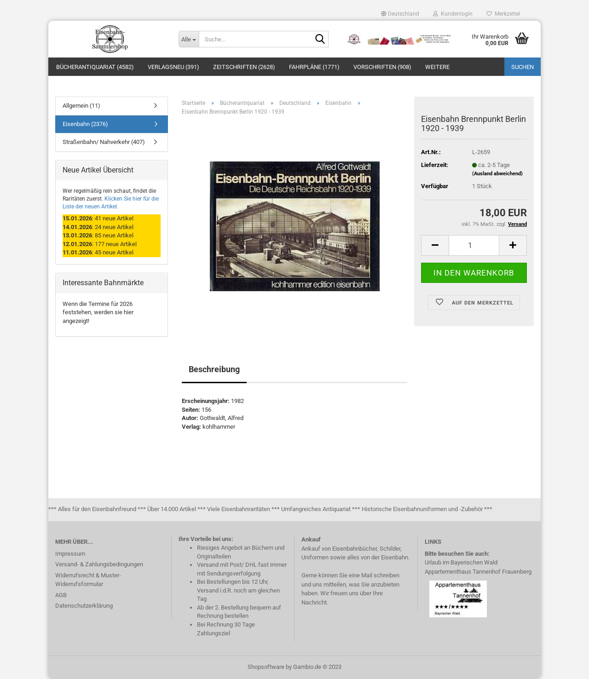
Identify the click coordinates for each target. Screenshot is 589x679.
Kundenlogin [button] (453, 14)
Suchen (522, 66)
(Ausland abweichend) (497, 174)
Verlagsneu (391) (173, 66)
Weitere (437, 66)
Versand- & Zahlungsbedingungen (99, 564)
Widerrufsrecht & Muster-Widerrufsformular (88, 580)
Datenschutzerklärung (84, 605)
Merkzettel (503, 14)
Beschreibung (214, 369)
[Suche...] (189, 39)
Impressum (70, 553)
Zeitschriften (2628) (244, 66)
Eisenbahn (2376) (85, 124)
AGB (61, 595)
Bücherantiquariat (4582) (95, 66)
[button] (400, 14)
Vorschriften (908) (382, 66)
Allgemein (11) (81, 105)
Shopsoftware (266, 666)
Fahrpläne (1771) (314, 66)
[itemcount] (474, 245)
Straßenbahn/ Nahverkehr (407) (104, 141)
